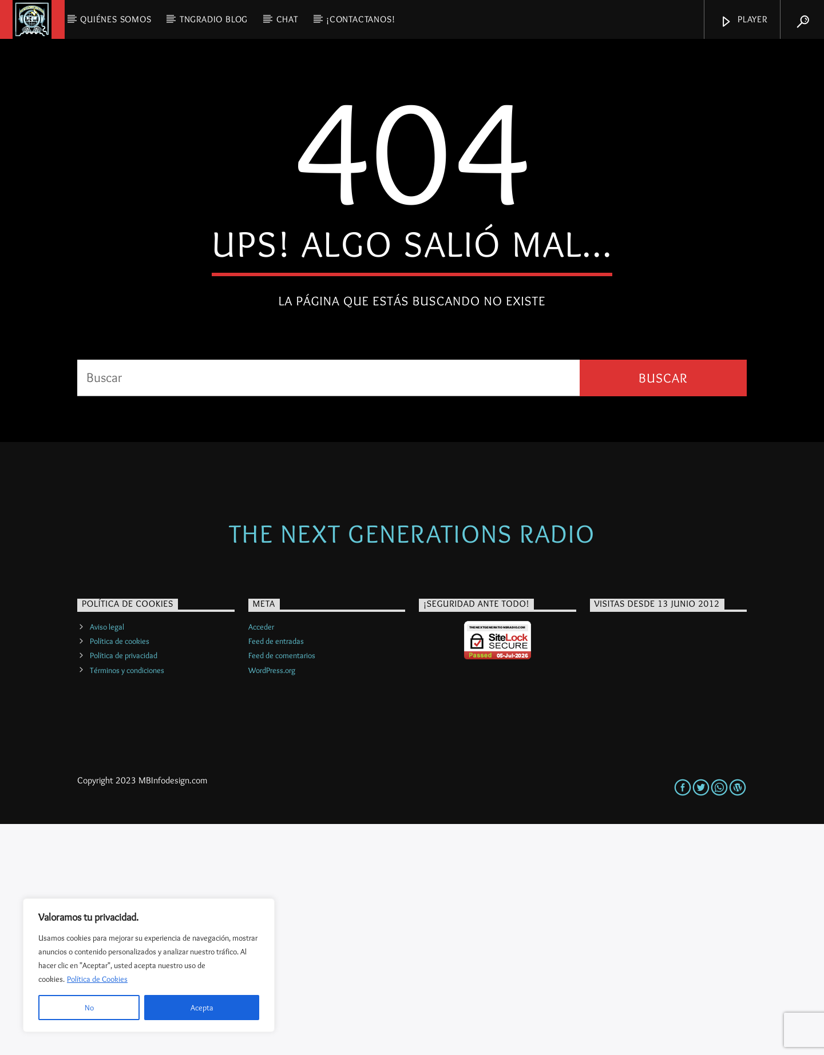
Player (743, 21)
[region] (149, 965)
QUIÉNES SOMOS (115, 19)
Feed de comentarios (281, 886)
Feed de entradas (276, 872)
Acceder (261, 858)
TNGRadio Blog (214, 19)
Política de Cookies (97, 979)
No (89, 1007)
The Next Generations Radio (412, 764)
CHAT (287, 19)
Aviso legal (107, 858)
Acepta (202, 1007)
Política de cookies (119, 872)
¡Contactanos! (360, 19)
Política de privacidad (123, 886)
